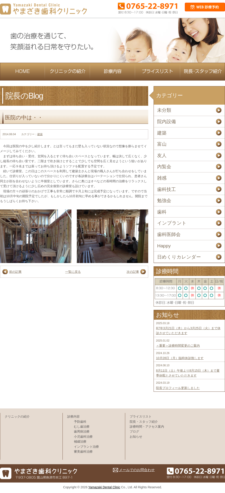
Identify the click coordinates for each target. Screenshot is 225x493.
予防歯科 (80, 421)
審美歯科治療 (83, 451)
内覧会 (164, 166)
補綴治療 (80, 441)
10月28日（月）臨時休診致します (180, 358)
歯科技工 (166, 189)
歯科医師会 (169, 234)
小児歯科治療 (83, 436)
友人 (162, 155)
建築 (40, 134)
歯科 (162, 211)
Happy (164, 245)
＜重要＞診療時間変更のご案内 (178, 345)
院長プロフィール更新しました (178, 388)
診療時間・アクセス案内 (147, 426)
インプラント (172, 223)
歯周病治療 (82, 431)
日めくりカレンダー (179, 256)
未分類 (164, 110)
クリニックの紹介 (17, 416)
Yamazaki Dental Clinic (104, 487)
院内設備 (166, 121)
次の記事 (133, 271)
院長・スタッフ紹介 (144, 421)
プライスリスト (141, 416)
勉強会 (164, 200)
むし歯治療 (82, 426)
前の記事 (15, 271)
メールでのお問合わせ (137, 470)
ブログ (134, 431)
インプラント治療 (86, 446)
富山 (162, 144)
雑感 (162, 177)
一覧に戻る (73, 271)
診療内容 (73, 416)
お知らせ (136, 436)
